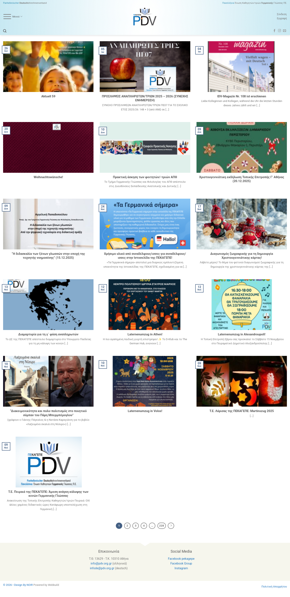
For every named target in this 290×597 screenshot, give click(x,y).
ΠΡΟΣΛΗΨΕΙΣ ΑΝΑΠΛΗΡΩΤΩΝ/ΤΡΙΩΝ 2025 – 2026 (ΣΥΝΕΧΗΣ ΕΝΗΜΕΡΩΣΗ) (145, 98)
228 (161, 525)
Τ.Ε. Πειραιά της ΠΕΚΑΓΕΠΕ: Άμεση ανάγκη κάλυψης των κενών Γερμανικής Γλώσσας (48, 494)
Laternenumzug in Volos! (145, 411)
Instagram (181, 568)
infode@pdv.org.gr (102, 568)
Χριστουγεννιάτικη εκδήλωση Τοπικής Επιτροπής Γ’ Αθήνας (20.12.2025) (241, 179)
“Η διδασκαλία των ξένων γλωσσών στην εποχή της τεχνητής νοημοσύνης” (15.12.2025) (48, 256)
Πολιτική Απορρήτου (274, 586)
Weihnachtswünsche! (48, 177)
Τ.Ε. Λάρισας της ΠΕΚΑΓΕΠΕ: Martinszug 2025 (242, 411)
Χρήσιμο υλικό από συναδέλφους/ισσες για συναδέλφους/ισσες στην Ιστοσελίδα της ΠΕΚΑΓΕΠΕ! (145, 256)
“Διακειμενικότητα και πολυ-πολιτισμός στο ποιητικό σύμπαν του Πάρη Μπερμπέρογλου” (48, 413)
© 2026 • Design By (15, 584)
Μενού (12, 16)
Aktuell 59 (48, 96)
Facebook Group (181, 563)
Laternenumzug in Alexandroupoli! (242, 334)
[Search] (4, 31)
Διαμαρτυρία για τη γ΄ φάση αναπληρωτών (48, 334)
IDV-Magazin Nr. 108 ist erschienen (241, 96)
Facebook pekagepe (181, 559)
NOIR (30, 584)
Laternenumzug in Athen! (145, 334)
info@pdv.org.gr (101, 563)
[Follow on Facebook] (274, 31)
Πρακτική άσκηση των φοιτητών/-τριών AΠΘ (145, 177)
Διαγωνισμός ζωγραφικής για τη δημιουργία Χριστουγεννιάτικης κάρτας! (241, 256)
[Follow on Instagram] (279, 31)
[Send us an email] (284, 31)
